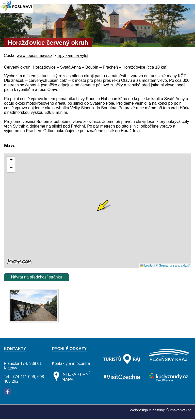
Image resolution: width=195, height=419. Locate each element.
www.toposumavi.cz (35, 55)
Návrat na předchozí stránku (36, 277)
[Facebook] (7, 391)
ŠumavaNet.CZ (178, 410)
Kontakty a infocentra (71, 363)
